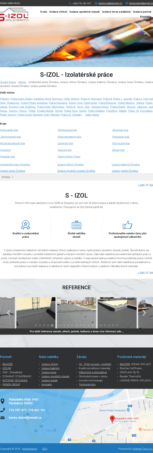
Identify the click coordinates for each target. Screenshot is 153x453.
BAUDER (7, 364)
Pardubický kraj (120, 136)
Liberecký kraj (65, 143)
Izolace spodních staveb (84, 11)
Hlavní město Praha (69, 156)
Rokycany (96, 98)
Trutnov (13, 110)
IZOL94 (6, 368)
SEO (44, 448)
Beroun (131, 106)
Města (22, 82)
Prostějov (111, 110)
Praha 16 (133, 110)
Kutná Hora (75, 102)
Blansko (55, 114)
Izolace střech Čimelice (70, 164)
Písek (3, 114)
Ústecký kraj (65, 150)
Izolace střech (58, 11)
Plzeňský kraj (7, 156)
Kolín (46, 114)
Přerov (22, 110)
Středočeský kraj (67, 130)
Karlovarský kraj (9, 130)
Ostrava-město (100, 106)
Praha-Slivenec (126, 102)
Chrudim (77, 114)
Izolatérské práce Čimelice (15, 164)
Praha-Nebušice (58, 102)
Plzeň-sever (90, 102)
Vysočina (5, 150)
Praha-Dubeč (117, 106)
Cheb (67, 98)
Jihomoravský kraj (10, 136)
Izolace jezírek (50, 380)
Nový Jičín (83, 106)
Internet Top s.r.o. (143, 448)
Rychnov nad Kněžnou (22, 106)
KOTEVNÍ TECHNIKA (14, 380)
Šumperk (38, 114)
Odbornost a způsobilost (93, 372)
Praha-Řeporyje (107, 102)
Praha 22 (66, 114)
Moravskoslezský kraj (12, 143)
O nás (43, 11)
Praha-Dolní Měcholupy (50, 106)
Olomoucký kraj (121, 143)
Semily (58, 110)
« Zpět (141, 185)
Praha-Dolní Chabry (21, 98)
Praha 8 (107, 98)
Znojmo (12, 114)
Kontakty (145, 16)
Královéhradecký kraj (69, 136)
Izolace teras (49, 372)
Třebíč (31, 110)
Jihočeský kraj (120, 130)
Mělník (122, 110)
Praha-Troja (70, 110)
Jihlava (140, 102)
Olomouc (57, 98)
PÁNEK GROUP (11, 384)
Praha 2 (137, 98)
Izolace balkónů (50, 368)
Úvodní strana (8, 82)
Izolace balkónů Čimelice (126, 164)
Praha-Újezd (25, 114)
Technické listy (87, 384)
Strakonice (13, 102)
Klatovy (75, 98)
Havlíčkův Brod (42, 98)
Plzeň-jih (70, 106)
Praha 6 (85, 98)
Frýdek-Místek (45, 110)
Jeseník (127, 98)
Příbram (4, 98)
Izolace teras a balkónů (116, 11)
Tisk (151, 185)
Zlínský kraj (118, 150)
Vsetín (82, 110)
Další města (92, 114)
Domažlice (146, 110)
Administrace (29, 448)
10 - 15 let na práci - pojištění (95, 364)
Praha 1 (117, 98)
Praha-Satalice (96, 110)
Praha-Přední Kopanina (34, 102)
